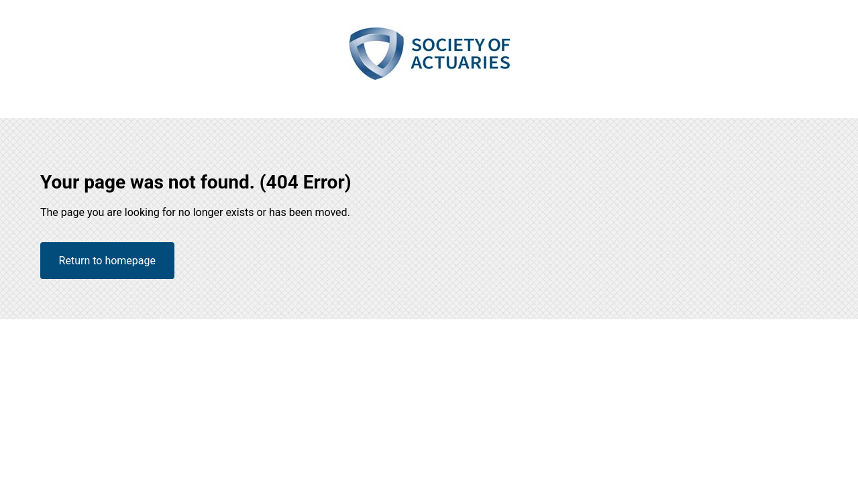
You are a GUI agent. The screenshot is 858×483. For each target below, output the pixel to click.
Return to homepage (107, 260)
